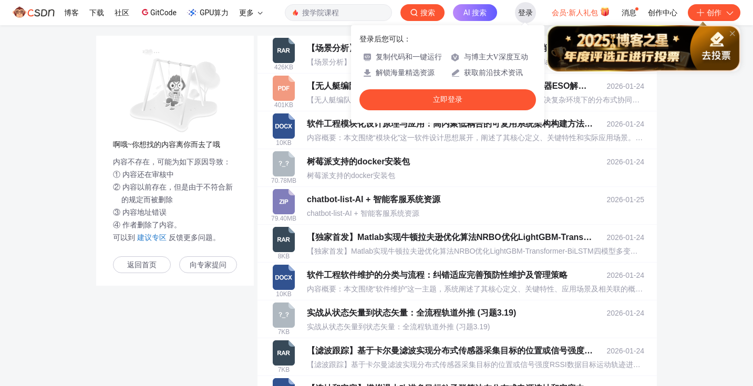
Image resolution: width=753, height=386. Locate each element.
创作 (714, 12)
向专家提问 (208, 265)
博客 (71, 12)
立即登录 (447, 99)
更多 (250, 12)
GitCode (158, 12)
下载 (96, 12)
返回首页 (142, 265)
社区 (122, 12)
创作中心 (662, 12)
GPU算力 (208, 12)
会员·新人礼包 (581, 11)
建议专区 (152, 237)
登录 (525, 12)
